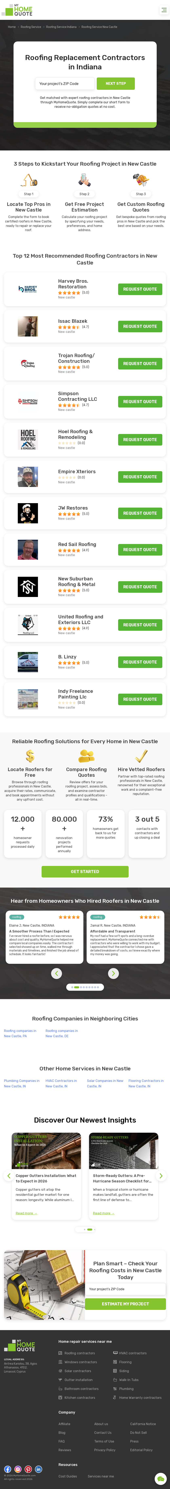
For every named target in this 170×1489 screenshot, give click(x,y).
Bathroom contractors (79, 1389)
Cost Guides (68, 1476)
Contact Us (102, 1433)
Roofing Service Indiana (61, 27)
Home (12, 27)
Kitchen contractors (77, 1398)
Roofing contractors (77, 1353)
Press (134, 1441)
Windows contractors (78, 1362)
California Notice (143, 1424)
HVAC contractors (130, 1353)
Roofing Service (31, 27)
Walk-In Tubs (126, 1380)
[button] (72, 987)
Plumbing (123, 1389)
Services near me (101, 1476)
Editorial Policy (141, 1450)
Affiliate (64, 1424)
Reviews (65, 1450)
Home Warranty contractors (137, 1398)
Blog (62, 1433)
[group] (46, 1176)
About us (101, 1424)
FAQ (62, 1441)
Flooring (122, 1362)
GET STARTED (85, 871)
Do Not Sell (138, 1433)
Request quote (140, 289)
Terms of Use (104, 1441)
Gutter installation (76, 1380)
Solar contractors (75, 1371)
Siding (121, 1371)
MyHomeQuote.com (24, 1475)
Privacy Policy (104, 1450)
